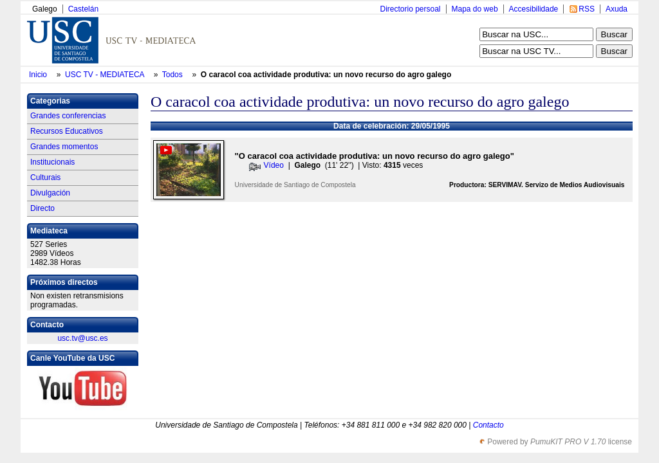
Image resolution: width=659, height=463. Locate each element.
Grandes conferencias (68, 115)
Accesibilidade (534, 9)
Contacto (488, 425)
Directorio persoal (410, 9)
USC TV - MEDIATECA (105, 74)
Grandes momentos (64, 146)
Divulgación (50, 192)
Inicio (39, 74)
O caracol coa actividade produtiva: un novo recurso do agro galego (326, 74)
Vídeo (274, 165)
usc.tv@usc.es (82, 338)
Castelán (83, 9)
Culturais (45, 177)
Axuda (616, 9)
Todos (173, 74)
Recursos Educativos (66, 131)
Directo (42, 208)
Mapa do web (475, 9)
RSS (587, 9)
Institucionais (52, 162)
